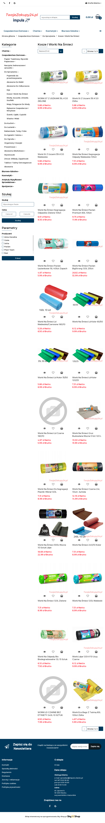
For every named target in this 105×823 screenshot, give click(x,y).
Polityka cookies (9, 783)
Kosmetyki (52, 31)
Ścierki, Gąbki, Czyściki (16, 115)
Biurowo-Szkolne (71, 31)
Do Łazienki (10, 127)
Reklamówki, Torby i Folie (15, 131)
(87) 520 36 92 (63, 780)
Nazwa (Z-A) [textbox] (44, 51)
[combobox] (50, 51)
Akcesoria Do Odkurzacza (18, 86)
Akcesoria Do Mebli (15, 82)
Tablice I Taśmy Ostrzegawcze (17, 163)
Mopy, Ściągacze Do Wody (18, 104)
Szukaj (18, 220)
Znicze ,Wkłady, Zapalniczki (16, 159)
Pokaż (18, 258)
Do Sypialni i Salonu (13, 135)
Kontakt (5, 765)
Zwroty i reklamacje (10, 780)
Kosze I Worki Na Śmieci (17, 94)
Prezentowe (10, 147)
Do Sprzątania (11, 72)
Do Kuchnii (9, 123)
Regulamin (6, 772)
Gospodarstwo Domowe (16, 31)
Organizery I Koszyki (13, 143)
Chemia (37, 31)
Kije (8, 90)
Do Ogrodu (10, 139)
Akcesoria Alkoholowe (14, 151)
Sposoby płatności (10, 769)
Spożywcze (8, 186)
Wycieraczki (9, 155)
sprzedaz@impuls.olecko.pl (71, 778)
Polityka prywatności (11, 787)
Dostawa (6, 776)
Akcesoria (8, 167)
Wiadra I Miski (13, 118)
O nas (56, 765)
